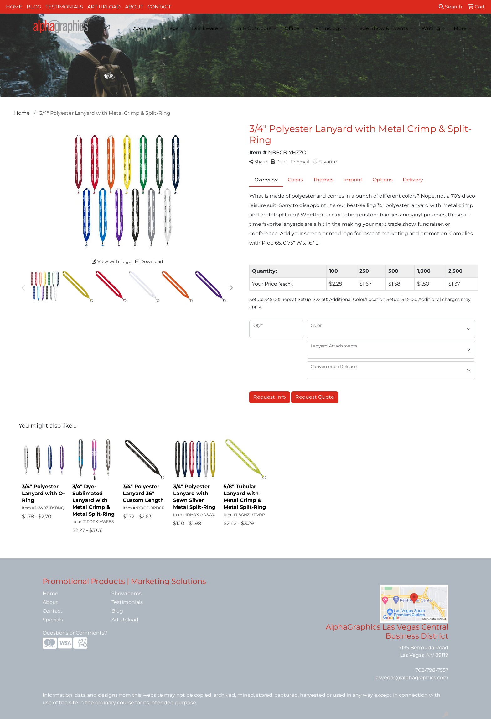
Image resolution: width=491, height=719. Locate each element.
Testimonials (64, 7)
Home (14, 7)
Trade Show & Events (384, 28)
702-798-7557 (431, 670)
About (134, 7)
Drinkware (207, 28)
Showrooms (126, 593)
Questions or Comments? (75, 633)
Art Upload (104, 7)
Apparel (145, 28)
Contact (159, 7)
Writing (433, 28)
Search (450, 7)
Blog (34, 7)
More (463, 28)
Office (295, 28)
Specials (53, 620)
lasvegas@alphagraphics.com (411, 678)
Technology (330, 28)
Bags (175, 28)
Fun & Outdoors (254, 28)
